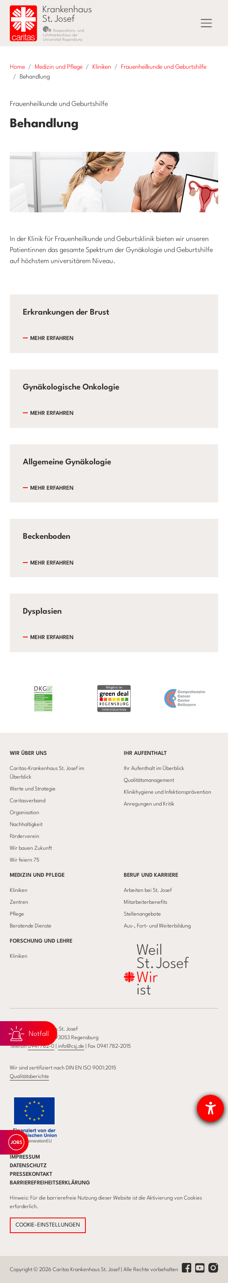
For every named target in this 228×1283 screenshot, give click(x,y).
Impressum (25, 1157)
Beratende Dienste (30, 926)
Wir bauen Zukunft (31, 848)
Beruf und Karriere (151, 875)
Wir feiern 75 (24, 860)
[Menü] (206, 23)
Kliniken (18, 890)
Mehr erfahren (52, 338)
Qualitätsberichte (29, 1076)
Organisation (24, 812)
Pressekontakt (31, 1174)
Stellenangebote (142, 914)
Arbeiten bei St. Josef (148, 890)
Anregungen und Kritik (149, 804)
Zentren (19, 902)
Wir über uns (28, 753)
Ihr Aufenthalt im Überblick (154, 768)
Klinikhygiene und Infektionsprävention (167, 792)
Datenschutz (28, 1165)
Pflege (17, 914)
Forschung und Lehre (41, 941)
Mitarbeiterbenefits (145, 902)
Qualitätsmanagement (149, 780)
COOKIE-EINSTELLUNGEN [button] (48, 1225)
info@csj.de (71, 1046)
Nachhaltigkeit (26, 824)
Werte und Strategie (33, 789)
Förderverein (24, 836)
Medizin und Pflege (37, 875)
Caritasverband (27, 801)
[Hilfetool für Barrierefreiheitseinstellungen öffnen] (210, 1108)
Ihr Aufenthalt (145, 753)
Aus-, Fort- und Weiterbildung (157, 926)
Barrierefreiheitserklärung (50, 1183)
